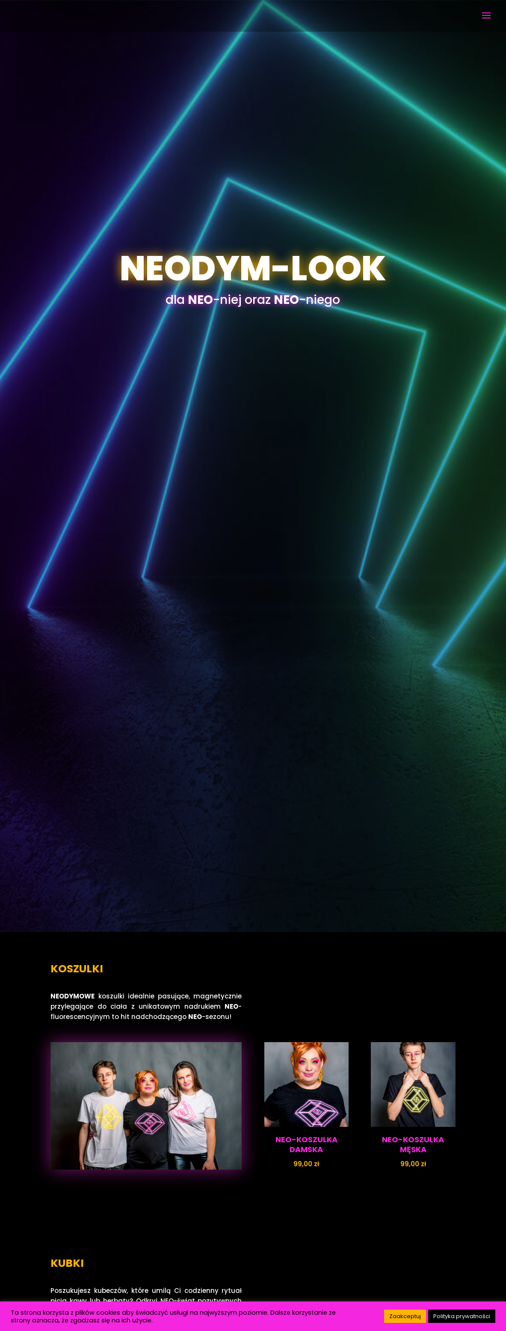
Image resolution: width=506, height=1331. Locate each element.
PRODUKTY (252, 769)
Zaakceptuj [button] (405, 1316)
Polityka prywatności (461, 1316)
